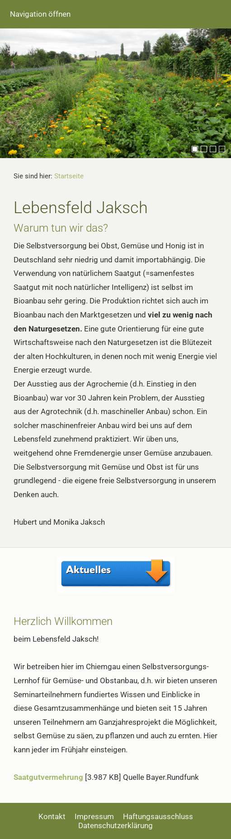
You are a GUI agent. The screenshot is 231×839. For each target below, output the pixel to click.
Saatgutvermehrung (48, 777)
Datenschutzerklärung (115, 825)
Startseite (69, 176)
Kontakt (52, 816)
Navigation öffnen (40, 14)
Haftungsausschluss (158, 816)
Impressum (94, 816)
